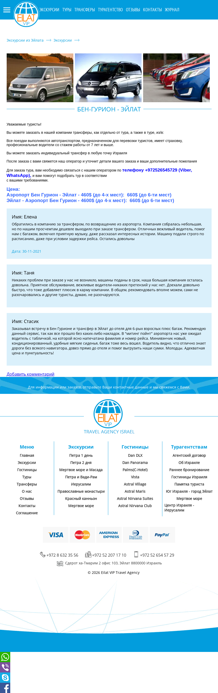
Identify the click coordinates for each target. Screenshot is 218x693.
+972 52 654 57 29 (157, 555)
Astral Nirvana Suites (135, 498)
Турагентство (110, 10)
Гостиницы (27, 469)
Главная (27, 455)
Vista (135, 476)
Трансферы (84, 10)
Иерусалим (81, 484)
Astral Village (135, 484)
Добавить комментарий (30, 374)
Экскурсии (63, 40)
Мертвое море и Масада (81, 469)
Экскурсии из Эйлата (25, 40)
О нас (27, 491)
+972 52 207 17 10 (194, 33)
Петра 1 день (81, 455)
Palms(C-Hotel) (135, 469)
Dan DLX (135, 455)
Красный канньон (81, 498)
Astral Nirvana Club (135, 505)
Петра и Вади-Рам (81, 476)
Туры (66, 10)
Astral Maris (135, 491)
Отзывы (133, 10)
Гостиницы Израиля (189, 476)
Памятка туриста (189, 484)
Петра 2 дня (81, 462)
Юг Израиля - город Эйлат (189, 491)
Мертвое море (81, 505)
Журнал (172, 10)
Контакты (152, 10)
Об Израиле (189, 462)
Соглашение (27, 512)
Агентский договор (189, 455)
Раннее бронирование (189, 469)
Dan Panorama (135, 462)
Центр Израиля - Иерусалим (179, 507)
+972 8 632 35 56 (193, 25)
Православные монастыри (81, 491)
